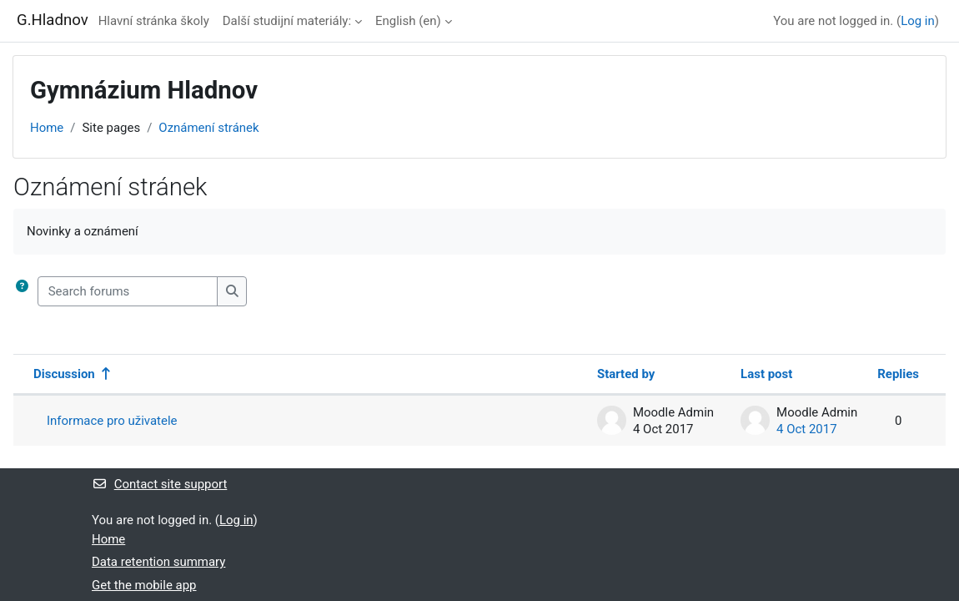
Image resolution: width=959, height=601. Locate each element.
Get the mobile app (144, 585)
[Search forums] (128, 291)
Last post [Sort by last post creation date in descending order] (766, 373)
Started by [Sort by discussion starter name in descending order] (626, 373)
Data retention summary (158, 561)
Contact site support (159, 484)
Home (46, 127)
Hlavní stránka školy (153, 20)
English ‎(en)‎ (408, 20)
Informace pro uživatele (112, 420)
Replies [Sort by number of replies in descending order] (898, 373)
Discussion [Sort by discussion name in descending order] (64, 373)
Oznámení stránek (208, 127)
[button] (22, 291)
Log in (918, 20)
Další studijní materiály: (287, 20)
